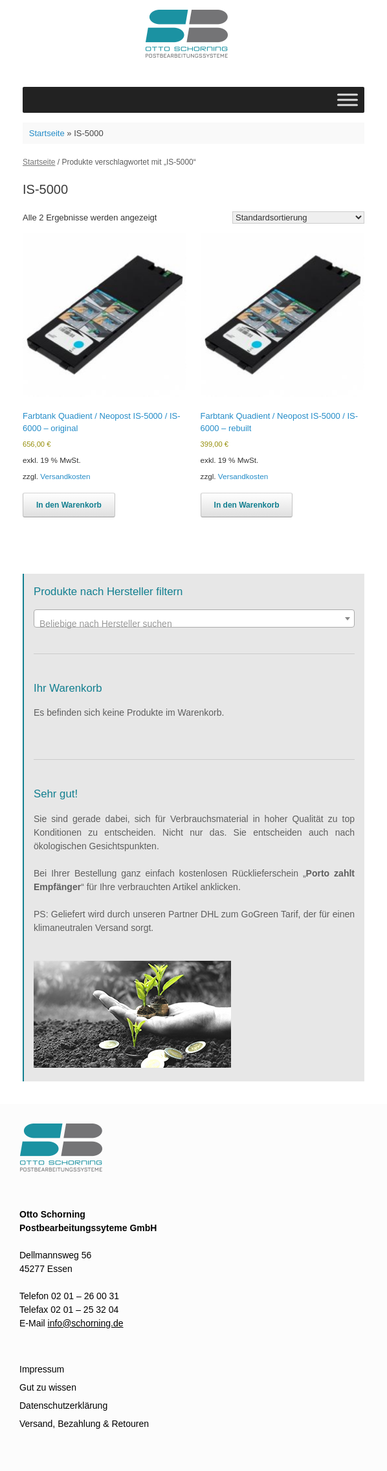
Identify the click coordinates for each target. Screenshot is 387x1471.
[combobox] (194, 618)
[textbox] (194, 623)
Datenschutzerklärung (63, 1405)
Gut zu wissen (47, 1387)
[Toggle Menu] (347, 99)
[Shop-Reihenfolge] (298, 217)
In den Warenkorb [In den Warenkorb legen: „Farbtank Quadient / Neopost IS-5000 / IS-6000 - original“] (69, 505)
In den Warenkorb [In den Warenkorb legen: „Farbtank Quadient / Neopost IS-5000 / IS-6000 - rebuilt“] (247, 505)
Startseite (47, 133)
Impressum (41, 1369)
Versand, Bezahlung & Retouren (84, 1423)
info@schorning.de (86, 1323)
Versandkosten (65, 476)
